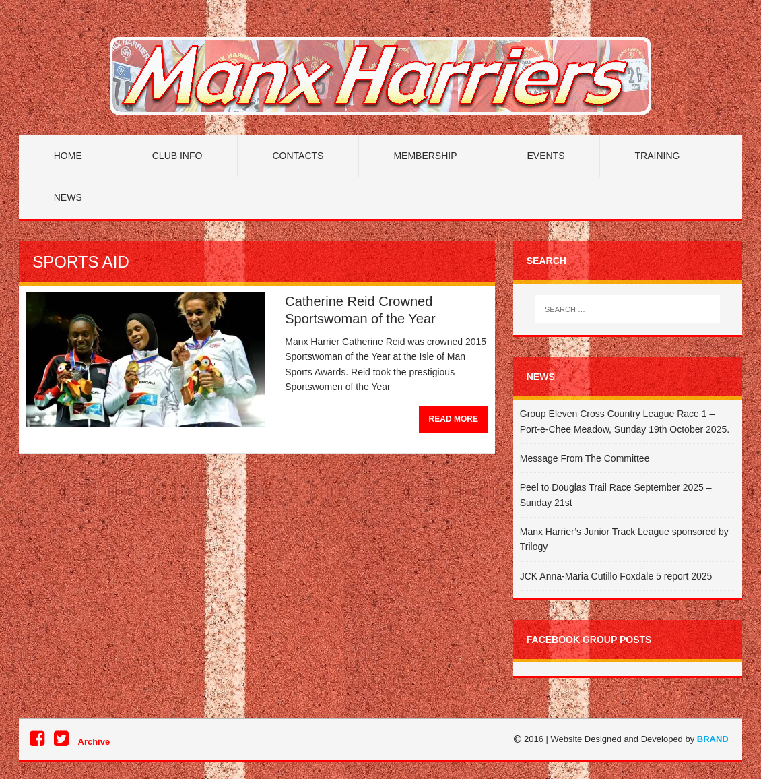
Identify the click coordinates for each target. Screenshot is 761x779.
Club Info (177, 155)
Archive (94, 742)
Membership (425, 155)
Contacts (297, 155)
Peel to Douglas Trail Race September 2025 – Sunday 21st (616, 494)
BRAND (713, 739)
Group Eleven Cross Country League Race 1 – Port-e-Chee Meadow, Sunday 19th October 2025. (624, 421)
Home (68, 155)
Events (546, 155)
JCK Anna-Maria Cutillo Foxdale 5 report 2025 (616, 576)
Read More (453, 419)
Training (657, 155)
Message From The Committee (585, 458)
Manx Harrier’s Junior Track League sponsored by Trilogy (624, 539)
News (68, 197)
